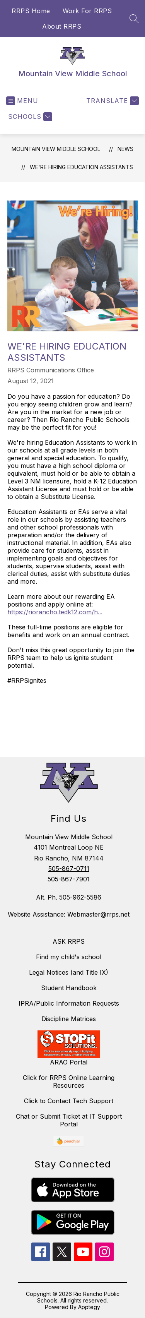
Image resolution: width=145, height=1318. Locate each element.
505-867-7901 (69, 879)
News (125, 149)
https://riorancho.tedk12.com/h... (54, 612)
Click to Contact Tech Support (68, 1101)
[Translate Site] (111, 101)
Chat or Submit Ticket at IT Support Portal (69, 1120)
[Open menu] (22, 101)
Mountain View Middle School (56, 149)
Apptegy (89, 1307)
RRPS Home (31, 11)
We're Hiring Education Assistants (81, 167)
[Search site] (134, 18)
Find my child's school (68, 957)
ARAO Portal (68, 1062)
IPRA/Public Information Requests (69, 1003)
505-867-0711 (68, 868)
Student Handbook (69, 988)
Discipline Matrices (68, 1019)
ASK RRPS (69, 941)
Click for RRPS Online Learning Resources (68, 1081)
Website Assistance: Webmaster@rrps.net (69, 914)
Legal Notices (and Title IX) (68, 972)
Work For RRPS (87, 11)
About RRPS (61, 26)
